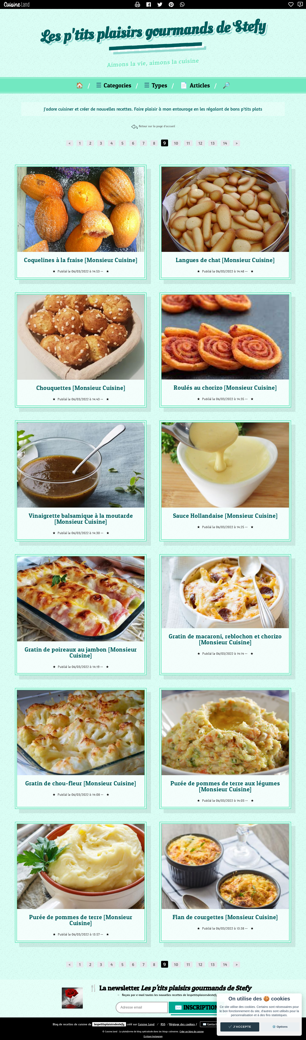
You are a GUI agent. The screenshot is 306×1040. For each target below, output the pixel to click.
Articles (195, 85)
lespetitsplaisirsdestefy (109, 1024)
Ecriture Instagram (153, 1036)
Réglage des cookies (182, 1024)
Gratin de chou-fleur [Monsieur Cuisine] (80, 783)
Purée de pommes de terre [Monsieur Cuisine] (80, 920)
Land (146, 1024)
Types (155, 85)
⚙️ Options (280, 1026)
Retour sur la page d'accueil (157, 126)
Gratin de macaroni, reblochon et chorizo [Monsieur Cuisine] (225, 639)
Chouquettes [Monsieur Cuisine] (80, 387)
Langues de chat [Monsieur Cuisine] (225, 260)
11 (188, 143)
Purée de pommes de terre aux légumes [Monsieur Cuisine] (225, 786)
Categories (113, 85)
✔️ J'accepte (239, 1026)
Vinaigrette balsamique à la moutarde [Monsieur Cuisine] (81, 518)
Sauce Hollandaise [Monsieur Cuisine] (225, 515)
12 (200, 143)
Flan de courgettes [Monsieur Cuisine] (225, 917)
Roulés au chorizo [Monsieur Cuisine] (225, 387)
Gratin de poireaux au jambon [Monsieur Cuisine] (81, 652)
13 (213, 143)
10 (176, 143)
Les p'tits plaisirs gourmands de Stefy (153, 32)
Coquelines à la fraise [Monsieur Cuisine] (80, 260)
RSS (163, 1024)
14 (225, 143)
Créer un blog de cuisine (192, 1031)
